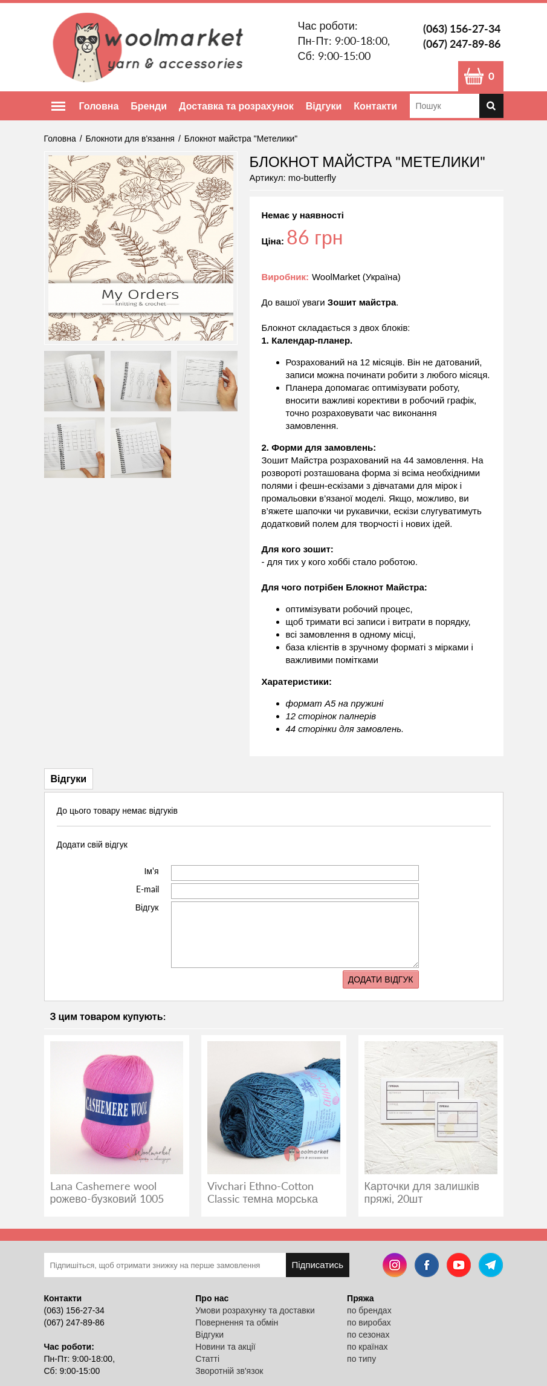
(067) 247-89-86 (461, 43)
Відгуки (324, 105)
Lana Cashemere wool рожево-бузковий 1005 (107, 1192)
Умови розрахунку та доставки (254, 1310)
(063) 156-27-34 (461, 28)
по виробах (369, 1322)
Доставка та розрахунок (236, 105)
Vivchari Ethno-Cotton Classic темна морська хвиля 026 (262, 1198)
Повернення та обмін (236, 1322)
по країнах (367, 1347)
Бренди (149, 105)
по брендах (369, 1310)
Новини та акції (225, 1347)
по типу (361, 1359)
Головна (99, 105)
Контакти (375, 105)
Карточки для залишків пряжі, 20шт (422, 1192)
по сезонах (368, 1334)
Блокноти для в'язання (130, 138)
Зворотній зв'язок (229, 1371)
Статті (207, 1359)
